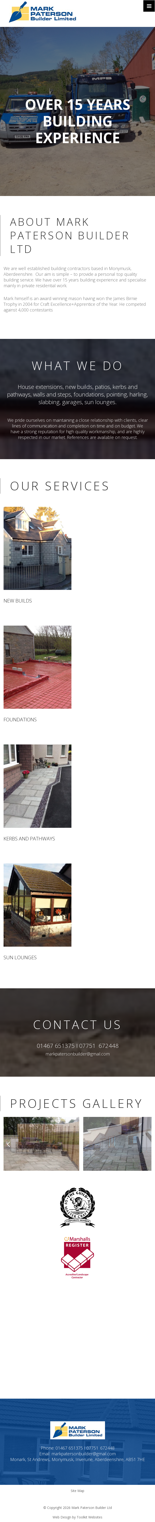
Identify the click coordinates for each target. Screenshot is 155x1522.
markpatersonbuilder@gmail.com (77, 1054)
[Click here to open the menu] (149, 6)
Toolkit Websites (89, 1517)
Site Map (77, 1490)
